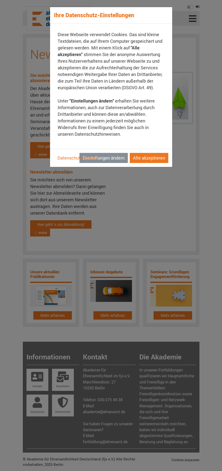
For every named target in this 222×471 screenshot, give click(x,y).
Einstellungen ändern (104, 158)
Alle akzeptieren (149, 158)
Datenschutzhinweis (77, 158)
